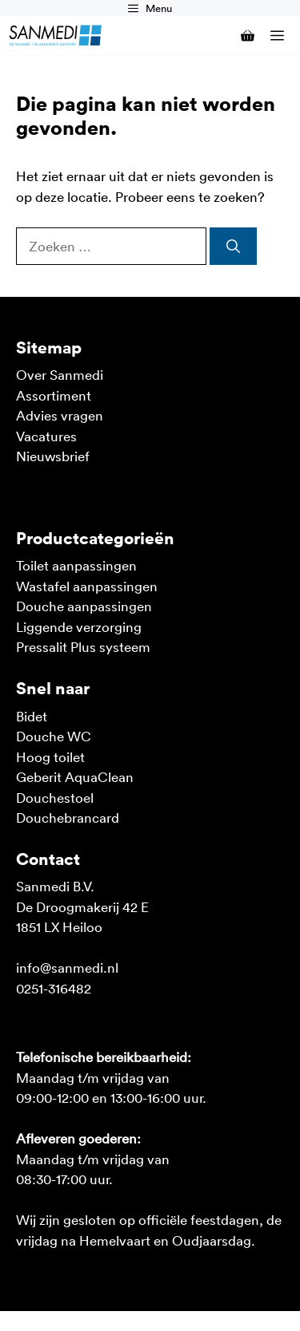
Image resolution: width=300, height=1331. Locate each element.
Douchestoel (55, 797)
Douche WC (53, 735)
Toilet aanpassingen (76, 565)
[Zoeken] (233, 246)
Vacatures (46, 435)
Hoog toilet (50, 756)
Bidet (31, 716)
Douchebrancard (67, 817)
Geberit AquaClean (75, 776)
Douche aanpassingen (84, 605)
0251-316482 (53, 988)
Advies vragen (59, 415)
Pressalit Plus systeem (83, 646)
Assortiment (53, 395)
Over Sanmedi (59, 374)
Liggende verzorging (79, 626)
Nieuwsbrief (53, 455)
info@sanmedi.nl (67, 967)
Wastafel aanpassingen (87, 585)
